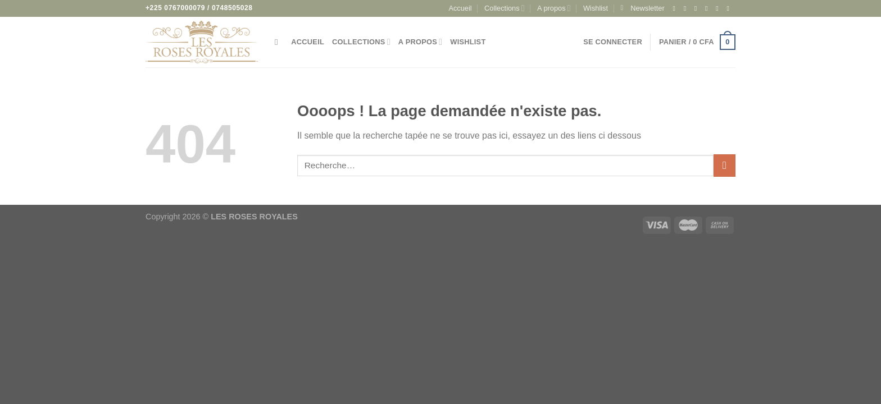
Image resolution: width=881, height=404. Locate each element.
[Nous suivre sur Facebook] (676, 8)
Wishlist (595, 8)
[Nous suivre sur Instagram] (687, 8)
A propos (554, 8)
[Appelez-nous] (729, 8)
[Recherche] (279, 42)
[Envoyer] (724, 165)
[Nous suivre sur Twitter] (708, 8)
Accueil (459, 8)
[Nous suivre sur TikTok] (697, 8)
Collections (504, 8)
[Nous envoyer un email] (719, 8)
